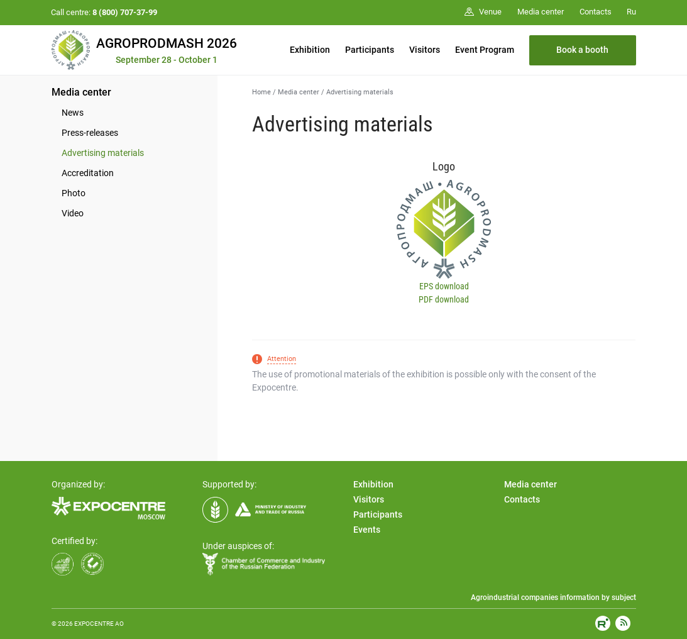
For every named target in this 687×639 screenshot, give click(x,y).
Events (366, 530)
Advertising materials (103, 153)
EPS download (444, 286)
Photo (73, 193)
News (73, 113)
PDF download (444, 299)
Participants (369, 50)
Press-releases (90, 133)
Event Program (484, 50)
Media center (81, 92)
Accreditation (88, 173)
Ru (631, 11)
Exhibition (310, 50)
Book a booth (582, 50)
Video (73, 213)
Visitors (424, 50)
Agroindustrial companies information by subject (553, 597)
